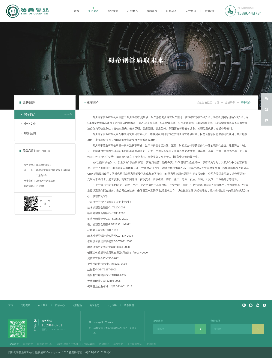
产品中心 (58, 305)
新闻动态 (92, 305)
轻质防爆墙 (88, 343)
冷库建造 (151, 343)
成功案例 (75, 305)
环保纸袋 (104, 343)
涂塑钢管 (28, 343)
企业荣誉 (41, 305)
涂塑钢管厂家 (44, 343)
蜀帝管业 (118, 343)
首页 (216, 102)
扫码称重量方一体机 (67, 343)
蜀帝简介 (246, 102)
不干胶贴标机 (134, 343)
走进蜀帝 (230, 102)
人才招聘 (110, 305)
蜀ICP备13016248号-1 (98, 352)
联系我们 (127, 305)
